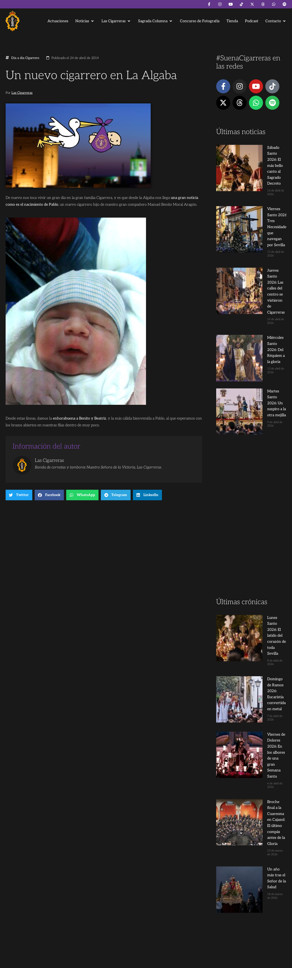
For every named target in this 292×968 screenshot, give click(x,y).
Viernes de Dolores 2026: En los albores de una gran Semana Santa (259, 533)
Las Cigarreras (22, 93)
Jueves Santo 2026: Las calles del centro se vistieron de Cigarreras (259, 215)
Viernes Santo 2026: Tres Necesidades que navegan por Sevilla (260, 181)
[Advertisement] (251, 377)
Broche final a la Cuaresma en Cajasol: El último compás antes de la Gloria (260, 567)
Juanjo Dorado (101, 962)
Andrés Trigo (78, 962)
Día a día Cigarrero (25, 58)
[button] (85, 21)
